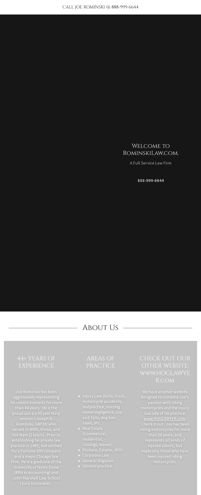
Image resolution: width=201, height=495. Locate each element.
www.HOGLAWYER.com (164, 418)
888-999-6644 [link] (151, 180)
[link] (100, 7)
